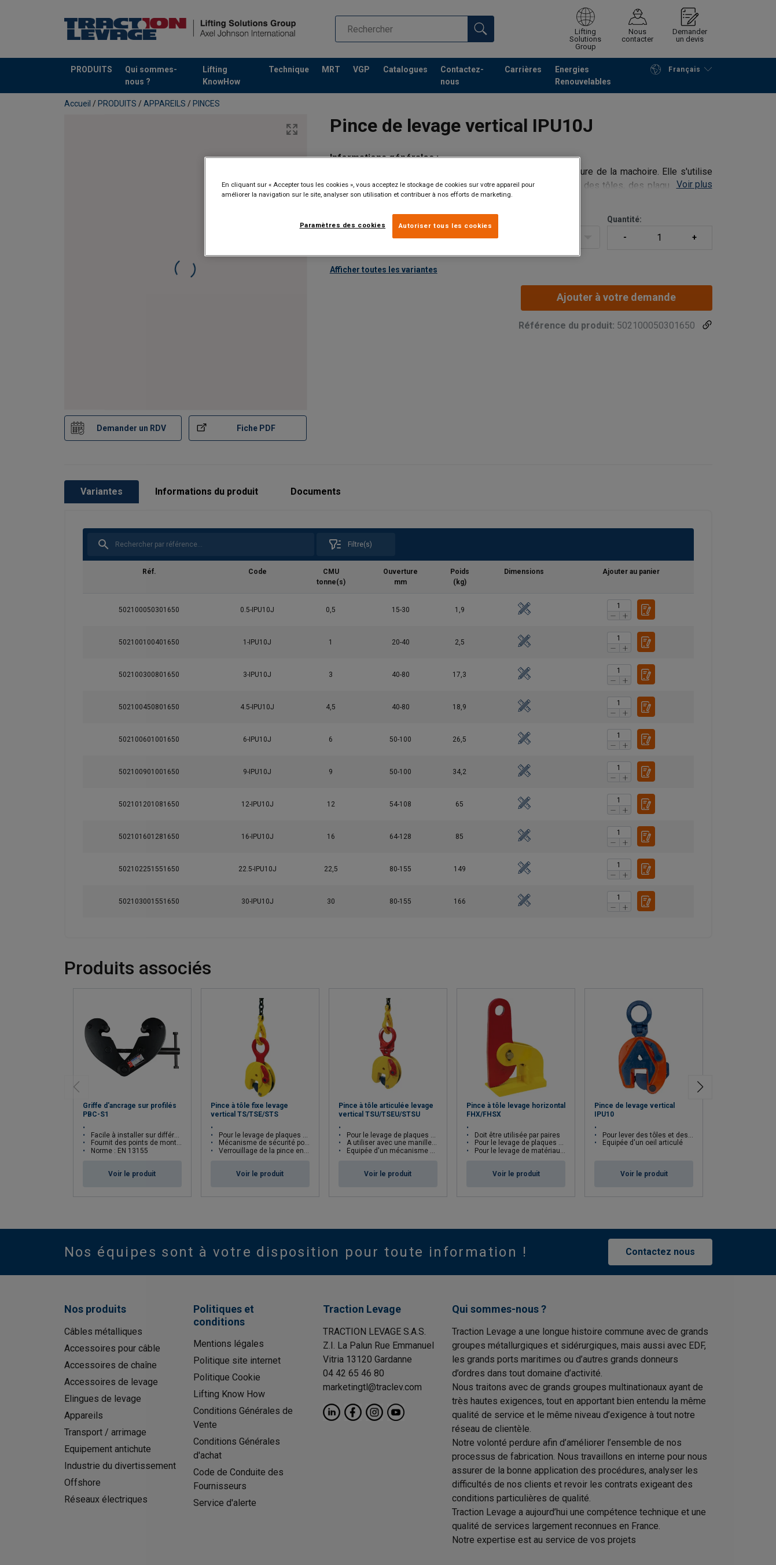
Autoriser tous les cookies (445, 226)
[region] (392, 206)
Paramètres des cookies (343, 225)
